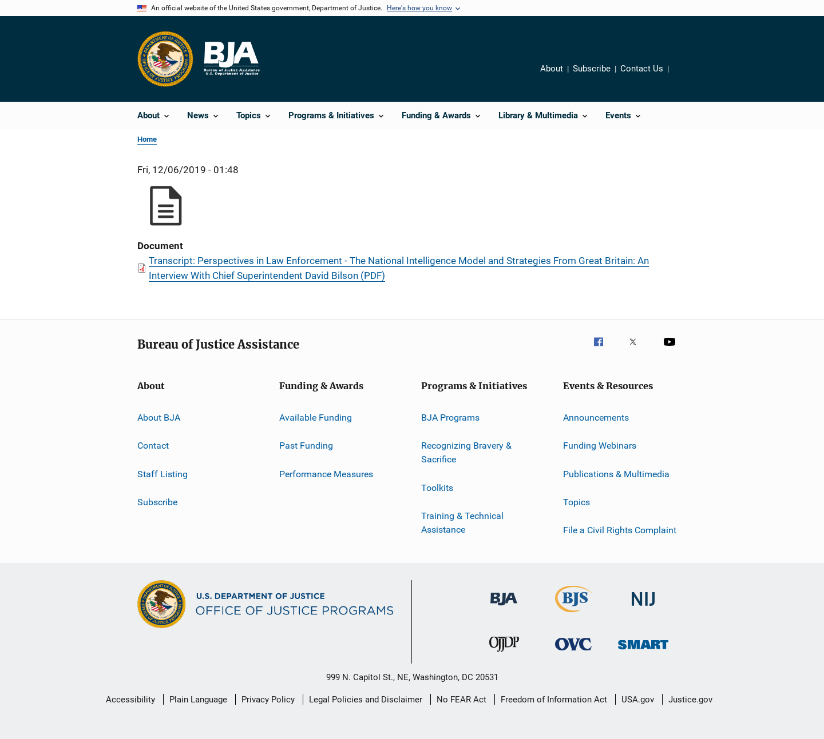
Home (147, 139)
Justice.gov (690, 699)
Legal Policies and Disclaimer (365, 699)
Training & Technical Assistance (462, 522)
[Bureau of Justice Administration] (503, 607)
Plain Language (198, 699)
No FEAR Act (461, 699)
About (551, 68)
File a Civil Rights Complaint (619, 530)
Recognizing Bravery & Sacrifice (466, 452)
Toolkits (437, 487)
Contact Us (641, 68)
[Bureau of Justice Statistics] (573, 614)
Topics (576, 502)
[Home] (231, 59)
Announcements (596, 417)
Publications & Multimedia (616, 474)
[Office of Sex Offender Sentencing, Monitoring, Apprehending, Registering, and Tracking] (643, 651)
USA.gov (637, 699)
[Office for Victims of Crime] (573, 652)
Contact (153, 445)
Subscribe (592, 68)
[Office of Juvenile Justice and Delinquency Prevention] (504, 654)
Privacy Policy (268, 699)
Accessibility (130, 699)
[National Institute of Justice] (643, 608)
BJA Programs (450, 417)
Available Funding (315, 417)
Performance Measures (326, 474)
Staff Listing (162, 474)
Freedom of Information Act (554, 699)
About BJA (158, 417)
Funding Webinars (599, 445)
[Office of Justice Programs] (165, 59)
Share (686, 76)
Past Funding (306, 445)
